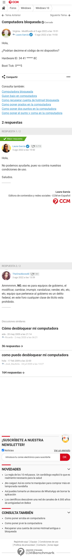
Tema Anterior (13, 15)
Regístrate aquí (21, 542)
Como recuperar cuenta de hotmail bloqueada (30, 100)
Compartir (12, 77)
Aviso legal (53, 545)
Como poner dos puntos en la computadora (29, 108)
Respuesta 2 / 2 (11, 265)
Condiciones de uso (48, 542)
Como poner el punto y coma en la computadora (32, 113)
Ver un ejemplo (62, 450)
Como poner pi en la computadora (23, 523)
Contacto (41, 545)
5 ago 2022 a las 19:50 (46, 34)
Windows (26, 8)
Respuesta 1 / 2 (11, 131)
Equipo (33, 542)
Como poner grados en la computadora (26, 104)
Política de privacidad (24, 545)
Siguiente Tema (58, 15)
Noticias (8, 450)
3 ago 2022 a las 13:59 (23, 277)
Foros (13, 8)
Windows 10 (42, 8)
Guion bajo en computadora (19, 96)
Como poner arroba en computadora (25, 518)
